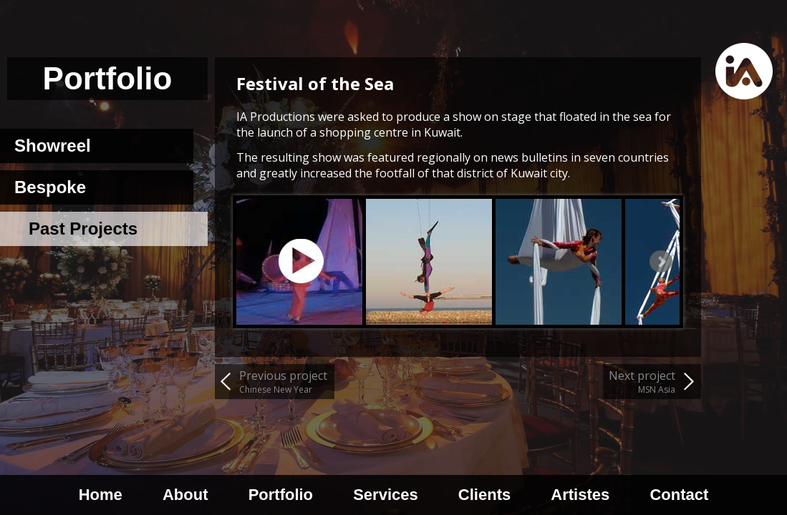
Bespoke (50, 187)
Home (100, 495)
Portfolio (280, 495)
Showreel (52, 145)
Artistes (580, 495)
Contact (679, 495)
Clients (484, 495)
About (185, 495)
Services (385, 495)
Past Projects (83, 228)
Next (661, 261)
